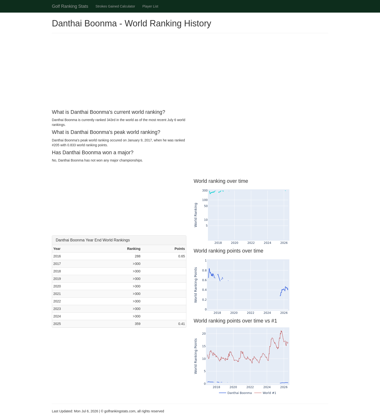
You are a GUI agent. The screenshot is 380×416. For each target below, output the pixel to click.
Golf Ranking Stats (70, 6)
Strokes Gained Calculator (115, 6)
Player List (150, 6)
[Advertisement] (190, 72)
